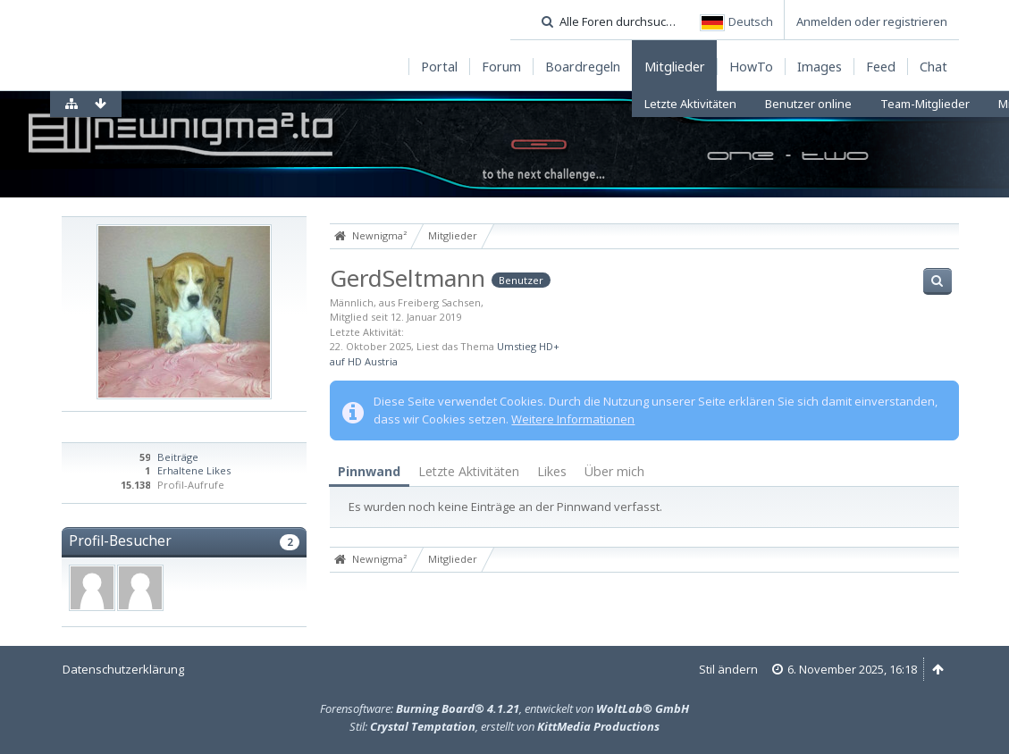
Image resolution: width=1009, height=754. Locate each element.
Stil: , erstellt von (504, 726)
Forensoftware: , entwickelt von (504, 708)
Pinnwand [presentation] (369, 471)
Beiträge (177, 457)
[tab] (369, 472)
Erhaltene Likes (194, 470)
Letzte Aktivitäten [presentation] (468, 471)
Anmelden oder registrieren (871, 21)
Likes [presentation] (552, 471)
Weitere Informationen (573, 419)
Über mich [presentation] (614, 471)
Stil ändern (728, 669)
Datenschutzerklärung (123, 669)
